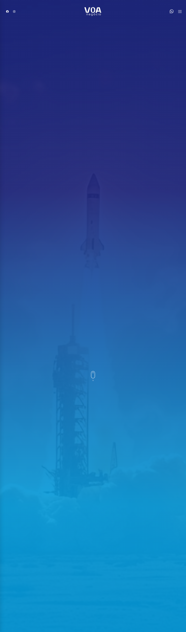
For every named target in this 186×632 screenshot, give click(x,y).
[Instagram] (14, 12)
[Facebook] (7, 12)
